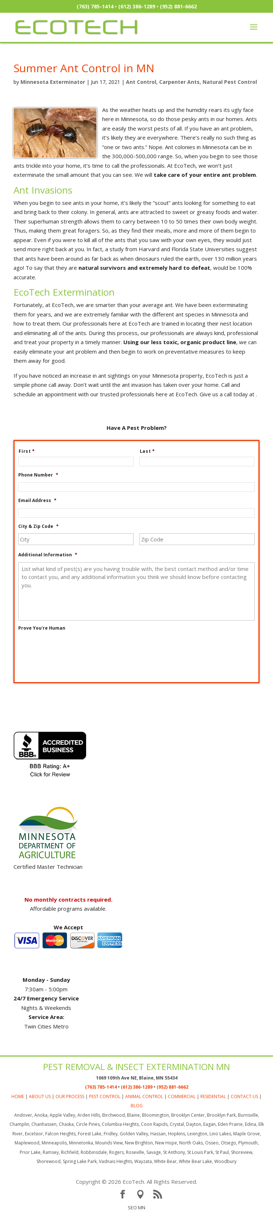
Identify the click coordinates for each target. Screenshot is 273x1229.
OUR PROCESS (69, 1111)
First (30, 451)
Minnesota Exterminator (52, 81)
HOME (17, 1111)
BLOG (137, 1120)
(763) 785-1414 (95, 6)
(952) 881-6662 (178, 6)
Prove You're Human (41, 628)
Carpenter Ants (179, 81)
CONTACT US (244, 1111)
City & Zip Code (38, 526)
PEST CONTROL (104, 1111)
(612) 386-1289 (136, 6)
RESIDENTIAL (213, 1111)
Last (150, 451)
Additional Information (47, 554)
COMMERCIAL (182, 1111)
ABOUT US (40, 1111)
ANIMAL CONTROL (144, 1111)
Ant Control (141, 81)
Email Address (37, 500)
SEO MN (136, 1222)
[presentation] (73, 649)
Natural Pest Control (230, 81)
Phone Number (38, 475)
